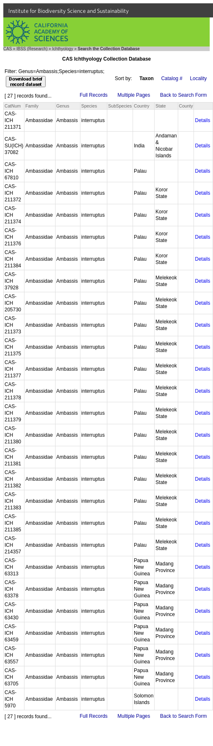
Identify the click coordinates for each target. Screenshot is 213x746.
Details (202, 120)
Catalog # (171, 78)
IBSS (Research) (32, 48)
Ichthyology (62, 48)
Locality (198, 78)
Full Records (93, 95)
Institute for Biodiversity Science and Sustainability (68, 10)
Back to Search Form (183, 95)
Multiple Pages (134, 95)
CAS (7, 48)
